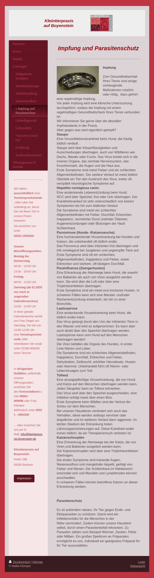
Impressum (24, 478)
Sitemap (37, 562)
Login (141, 562)
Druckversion (20, 562)
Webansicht (137, 566)
